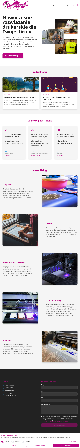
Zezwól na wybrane (40, 445)
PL (74, 5)
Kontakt (58, 5)
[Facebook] (3, 399)
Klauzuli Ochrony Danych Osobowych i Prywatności (56, 421)
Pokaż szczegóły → (74, 441)
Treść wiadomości (45, 404)
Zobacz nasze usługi (13, 56)
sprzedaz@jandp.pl (10, 391)
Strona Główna (36, 5)
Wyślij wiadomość (59, 425)
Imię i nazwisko (45, 385)
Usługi (52, 5)
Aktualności (45, 5)
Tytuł (42, 397)
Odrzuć (14, 445)
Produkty (66, 5)
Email (42, 391)
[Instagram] (7, 399)
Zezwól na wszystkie (66, 445)
